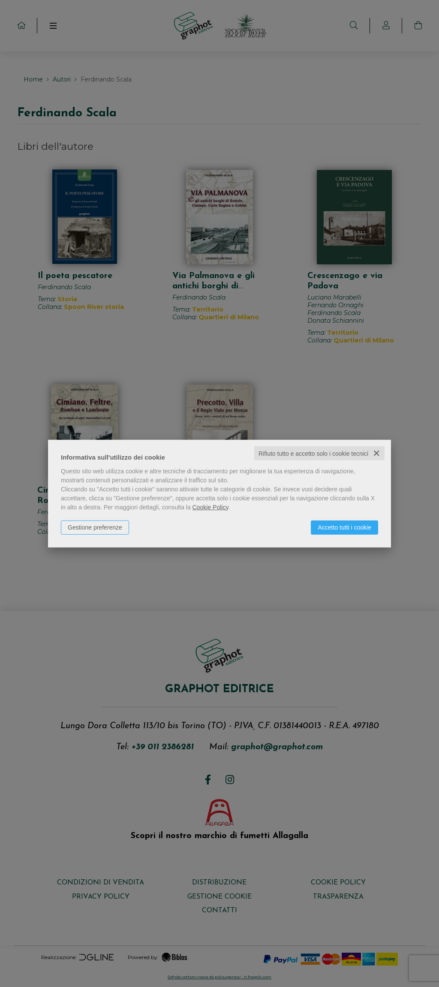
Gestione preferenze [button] (95, 527)
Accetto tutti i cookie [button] (344, 527)
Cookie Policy (210, 506)
